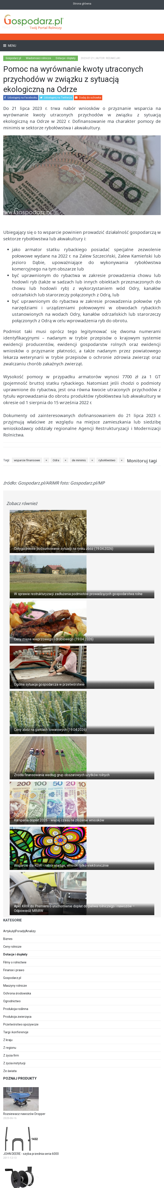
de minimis (79, 460)
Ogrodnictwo (12, 1001)
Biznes (7, 939)
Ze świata (10, 1071)
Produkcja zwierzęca (17, 1016)
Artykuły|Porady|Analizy (19, 931)
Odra (56, 460)
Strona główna (82, 3)
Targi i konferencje (15, 1032)
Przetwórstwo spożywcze (21, 1024)
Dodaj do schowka (88, 97)
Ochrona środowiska (17, 993)
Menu (11, 45)
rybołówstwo (107, 460)
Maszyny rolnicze (15, 985)
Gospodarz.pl (12, 978)
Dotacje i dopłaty (66, 58)
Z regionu (9, 1047)
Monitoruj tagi (142, 461)
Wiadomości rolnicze (38, 58)
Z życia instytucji (14, 1063)
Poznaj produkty (20, 1078)
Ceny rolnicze (12, 946)
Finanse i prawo (13, 970)
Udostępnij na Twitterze (56, 97)
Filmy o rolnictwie (14, 962)
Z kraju (7, 1040)
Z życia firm (11, 1055)
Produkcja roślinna (15, 1009)
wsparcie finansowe (27, 460)
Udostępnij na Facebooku (20, 97)
